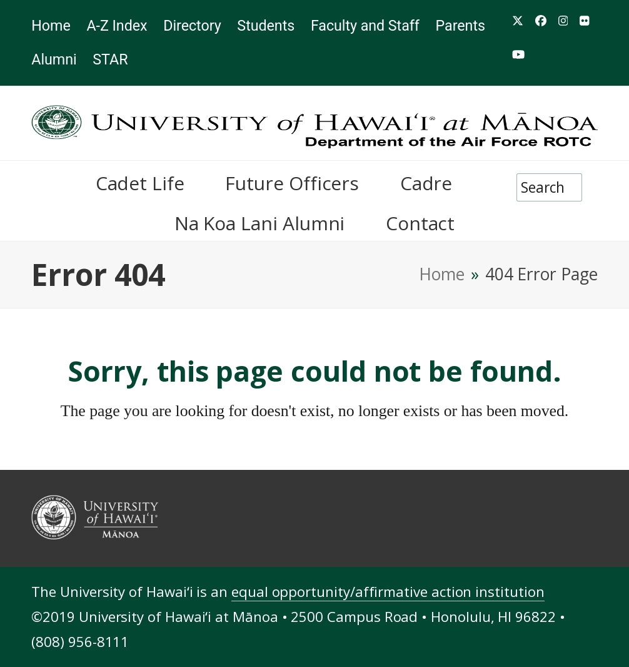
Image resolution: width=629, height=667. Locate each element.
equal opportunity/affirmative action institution (388, 591)
